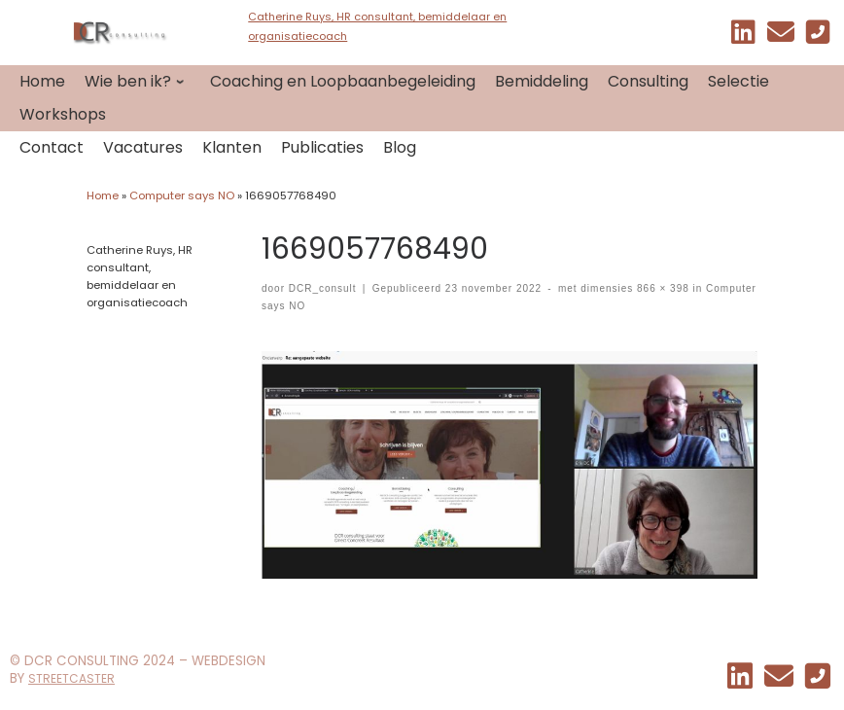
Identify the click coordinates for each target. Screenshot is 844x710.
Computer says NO (181, 195)
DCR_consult (323, 288)
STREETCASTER (71, 678)
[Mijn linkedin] (743, 36)
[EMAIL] (780, 36)
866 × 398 (660, 288)
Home (103, 195)
